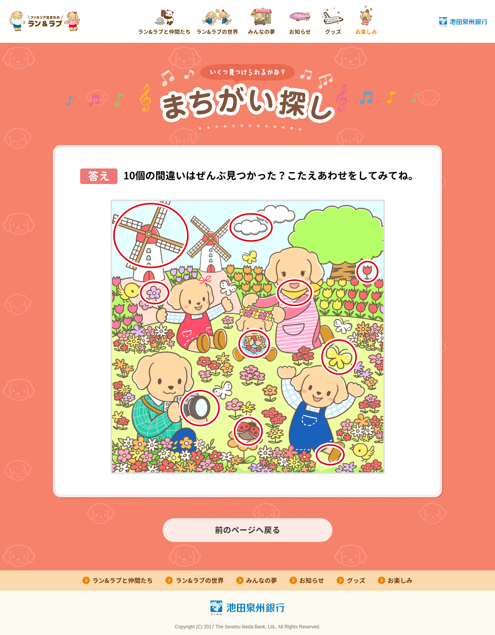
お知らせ (300, 31)
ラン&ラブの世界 (217, 31)
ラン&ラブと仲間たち (164, 31)
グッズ (333, 31)
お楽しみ (366, 31)
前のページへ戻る (247, 530)
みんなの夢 (261, 31)
